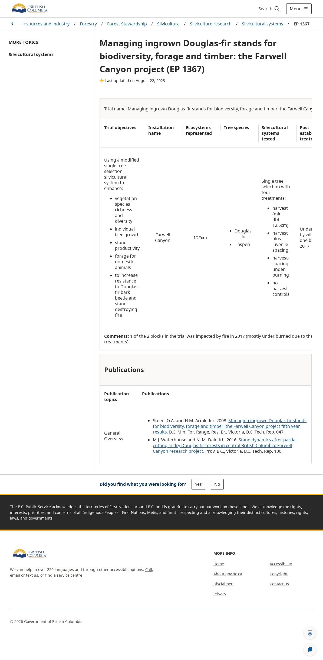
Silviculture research (211, 24)
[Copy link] (310, 649)
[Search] (269, 8)
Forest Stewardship (127, 24)
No (217, 484)
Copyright (279, 573)
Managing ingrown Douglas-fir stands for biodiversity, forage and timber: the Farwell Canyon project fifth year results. (229, 426)
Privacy (219, 593)
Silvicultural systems (262, 24)
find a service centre (63, 575)
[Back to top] (310, 632)
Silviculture (168, 24)
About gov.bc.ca (227, 573)
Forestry (88, 24)
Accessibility (281, 563)
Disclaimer (223, 583)
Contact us (279, 583)
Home (218, 563)
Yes (198, 484)
